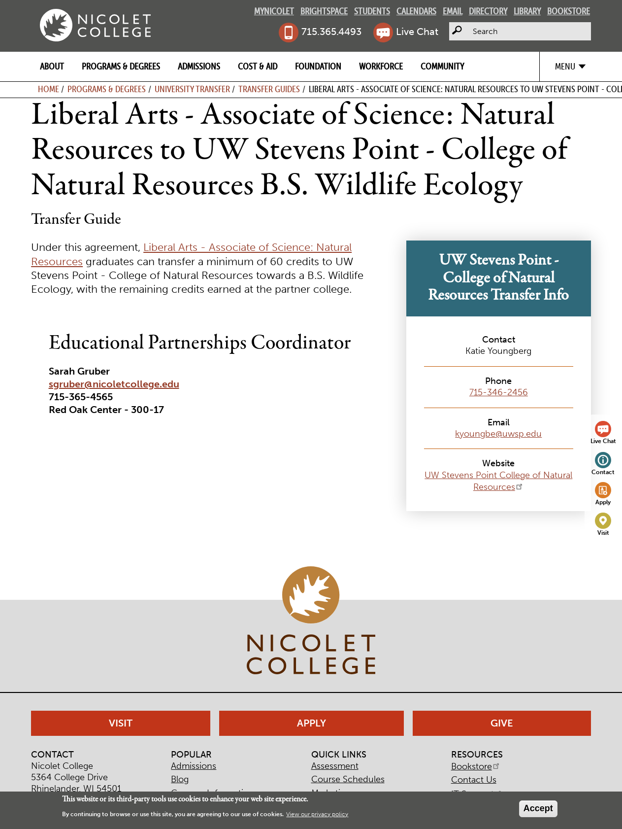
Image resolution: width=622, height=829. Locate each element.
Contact (603, 472)
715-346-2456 (498, 392)
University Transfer (192, 89)
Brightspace (324, 11)
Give (502, 723)
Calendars (416, 11)
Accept (538, 808)
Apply (603, 502)
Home (48, 89)
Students (372, 11)
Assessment (335, 765)
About (52, 66)
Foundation (318, 66)
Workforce (381, 66)
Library (527, 11)
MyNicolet (274, 11)
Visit (603, 532)
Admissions (199, 66)
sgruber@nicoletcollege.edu (114, 384)
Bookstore (568, 11)
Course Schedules (348, 779)
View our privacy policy (317, 814)
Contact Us (473, 779)
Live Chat (417, 31)
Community (442, 66)
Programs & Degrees (121, 66)
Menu (565, 66)
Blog (180, 779)
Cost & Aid (257, 66)
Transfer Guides (269, 89)
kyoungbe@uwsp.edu (498, 433)
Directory (488, 11)
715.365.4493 (331, 31)
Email (452, 11)
